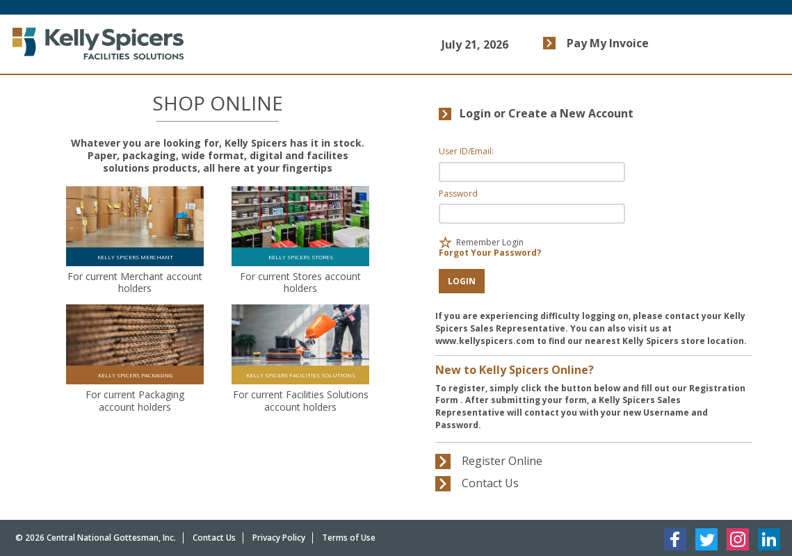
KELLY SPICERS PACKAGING (135, 375)
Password (458, 193)
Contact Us (214, 537)
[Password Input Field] (531, 214)
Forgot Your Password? (490, 253)
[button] (462, 281)
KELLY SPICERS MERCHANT (135, 257)
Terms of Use (348, 537)
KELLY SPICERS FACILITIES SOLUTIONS (300, 375)
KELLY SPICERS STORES (300, 257)
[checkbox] (445, 242)
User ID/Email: (466, 151)
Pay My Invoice (608, 43)
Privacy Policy (278, 537)
